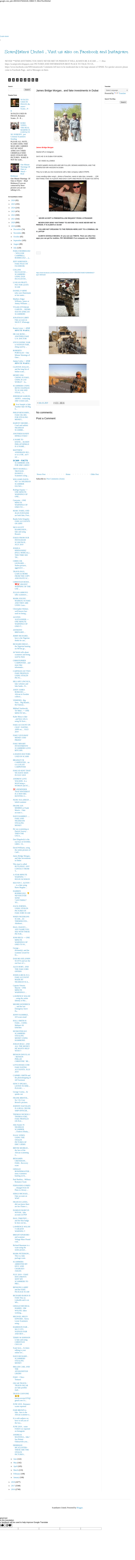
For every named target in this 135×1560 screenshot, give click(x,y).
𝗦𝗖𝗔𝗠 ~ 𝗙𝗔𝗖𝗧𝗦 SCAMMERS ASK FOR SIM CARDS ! (21, 463)
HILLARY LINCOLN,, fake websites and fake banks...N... (22, 683)
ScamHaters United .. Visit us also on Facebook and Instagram (66, 52)
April (15, 1466)
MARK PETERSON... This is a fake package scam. (21, 1256)
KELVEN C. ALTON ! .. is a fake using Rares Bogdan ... (21, 885)
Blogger (80, 1508)
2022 (13, 215)
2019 (13, 226)
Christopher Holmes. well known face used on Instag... (21, 611)
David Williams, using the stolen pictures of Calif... (22, 850)
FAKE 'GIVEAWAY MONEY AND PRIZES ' (20, 737)
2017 (13, 1486)
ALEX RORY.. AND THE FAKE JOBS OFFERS (21, 969)
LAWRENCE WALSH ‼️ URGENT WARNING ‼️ (21, 1229)
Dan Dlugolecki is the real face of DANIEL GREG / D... (22, 841)
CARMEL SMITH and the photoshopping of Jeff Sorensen (22, 1077)
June (15, 1459)
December (17, 229)
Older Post (95, 474)
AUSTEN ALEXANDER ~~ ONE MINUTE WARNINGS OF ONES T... (21, 621)
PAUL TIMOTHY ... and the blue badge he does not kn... (21, 1220)
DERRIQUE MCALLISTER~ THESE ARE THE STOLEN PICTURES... (21, 1449)
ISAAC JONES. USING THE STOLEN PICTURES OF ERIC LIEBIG (20, 1139)
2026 (13, 200)
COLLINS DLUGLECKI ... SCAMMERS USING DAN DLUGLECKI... (20, 274)
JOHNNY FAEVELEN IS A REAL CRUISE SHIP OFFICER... (22, 1108)
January (16, 1477)
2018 (13, 1482)
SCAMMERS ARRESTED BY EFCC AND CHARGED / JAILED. (20, 1266)
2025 (13, 204)
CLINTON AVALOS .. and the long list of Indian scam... (21, 369)
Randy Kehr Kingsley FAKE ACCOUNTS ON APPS (21, 521)
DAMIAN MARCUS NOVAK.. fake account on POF (21, 1212)
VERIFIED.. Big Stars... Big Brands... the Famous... (21, 702)
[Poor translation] (8, 1525)
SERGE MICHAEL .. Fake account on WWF (21, 1196)
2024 (13, 208)
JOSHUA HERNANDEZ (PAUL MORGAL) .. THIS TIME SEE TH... (22, 552)
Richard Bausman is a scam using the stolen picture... (21, 1247)
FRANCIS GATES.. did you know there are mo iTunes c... (21, 1204)
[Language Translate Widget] (116, 90)
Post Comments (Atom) (55, 479)
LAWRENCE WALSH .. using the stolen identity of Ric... (21, 998)
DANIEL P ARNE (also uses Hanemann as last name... (22, 293)
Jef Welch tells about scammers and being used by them (21, 654)
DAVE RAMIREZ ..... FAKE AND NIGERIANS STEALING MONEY (21, 820)
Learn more (4, 36)
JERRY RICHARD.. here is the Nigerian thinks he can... (21, 638)
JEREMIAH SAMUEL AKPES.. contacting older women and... (21, 398)
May (15, 1463)
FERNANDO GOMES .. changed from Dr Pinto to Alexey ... (21, 1187)
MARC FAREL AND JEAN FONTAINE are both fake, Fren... (21, 513)
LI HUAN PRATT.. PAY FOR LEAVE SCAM (21, 284)
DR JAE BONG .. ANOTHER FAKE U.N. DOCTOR (21, 336)
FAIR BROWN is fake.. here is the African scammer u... (22, 1412)
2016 (13, 1489)
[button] (38, 252)
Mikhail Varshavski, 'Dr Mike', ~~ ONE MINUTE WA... (21, 710)
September (17, 240)
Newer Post (41, 474)
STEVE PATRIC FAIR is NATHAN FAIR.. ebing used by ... (21, 344)
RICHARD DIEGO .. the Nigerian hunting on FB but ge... (21, 646)
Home (68, 474)
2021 (13, 219)
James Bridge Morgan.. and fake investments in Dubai (22, 858)
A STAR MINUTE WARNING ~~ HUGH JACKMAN (21, 877)
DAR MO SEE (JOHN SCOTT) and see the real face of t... (21, 961)
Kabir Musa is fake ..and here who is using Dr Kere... (20, 719)
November (17, 233)
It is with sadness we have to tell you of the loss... (21, 1420)
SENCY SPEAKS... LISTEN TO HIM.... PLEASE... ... (21, 1086)
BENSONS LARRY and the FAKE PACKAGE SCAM (21, 1289)
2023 (13, 211)
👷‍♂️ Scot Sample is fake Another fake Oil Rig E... (22, 406)
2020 (13, 222)
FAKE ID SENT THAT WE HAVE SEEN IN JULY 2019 (22, 773)
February (17, 1474)
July (15, 248)
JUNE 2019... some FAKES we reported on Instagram (21, 1429)
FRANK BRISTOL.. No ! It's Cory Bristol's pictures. (21, 1100)
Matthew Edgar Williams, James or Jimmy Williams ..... (21, 301)
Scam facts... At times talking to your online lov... (21, 1350)
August (16, 244)
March (16, 1470)
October (16, 237)
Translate (120, 93)
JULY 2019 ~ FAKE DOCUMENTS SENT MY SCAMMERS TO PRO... (20, 1279)
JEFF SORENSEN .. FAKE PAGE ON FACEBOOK (21, 263)
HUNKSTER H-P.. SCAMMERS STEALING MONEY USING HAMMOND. (20, 1035)
